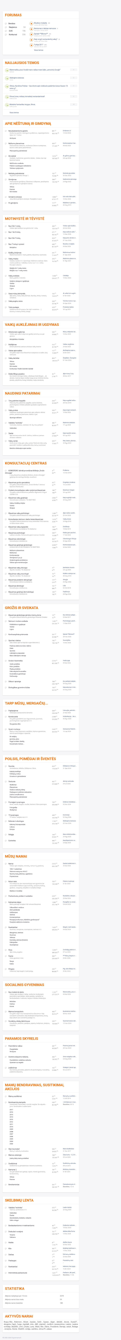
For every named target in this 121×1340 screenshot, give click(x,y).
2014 (11, 1117)
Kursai (12, 1006)
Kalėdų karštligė (15, 771)
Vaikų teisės (67, 519)
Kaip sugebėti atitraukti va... (72, 400)
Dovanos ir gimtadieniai (18, 776)
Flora (8, 950)
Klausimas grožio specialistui (17, 483)
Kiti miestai (13, 192)
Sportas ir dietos (13, 640)
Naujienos (15, 27)
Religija (9, 835)
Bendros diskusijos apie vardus (20, 448)
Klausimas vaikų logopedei (16, 527)
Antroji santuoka (68, 781)
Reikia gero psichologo (70, 533)
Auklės (9, 1242)
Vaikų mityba (11, 259)
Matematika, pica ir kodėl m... (72, 992)
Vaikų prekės (11, 410)
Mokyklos (13, 247)
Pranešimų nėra (68, 1260)
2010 (11, 1127)
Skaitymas (13, 810)
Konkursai (15, 34)
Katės (12, 964)
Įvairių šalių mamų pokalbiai (19, 1158)
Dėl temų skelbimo (69, 1254)
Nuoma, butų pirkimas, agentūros (21, 874)
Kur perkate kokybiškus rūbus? (72, 681)
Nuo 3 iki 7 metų (12, 238)
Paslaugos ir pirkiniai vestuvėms (20, 792)
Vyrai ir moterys (12, 729)
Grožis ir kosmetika (14, 661)
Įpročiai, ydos (14, 739)
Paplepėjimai (11, 711)
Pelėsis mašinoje (68, 881)
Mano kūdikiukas (68, 1149)
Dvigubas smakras (69, 482)
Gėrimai (12, 915)
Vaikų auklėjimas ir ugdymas (32, 325)
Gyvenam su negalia (16, 1062)
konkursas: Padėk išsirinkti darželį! (21, 369)
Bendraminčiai (12, 1185)
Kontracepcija (14, 555)
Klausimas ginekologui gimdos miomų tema (23, 615)
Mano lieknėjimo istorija (18, 655)
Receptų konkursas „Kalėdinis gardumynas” (25, 920)
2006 (11, 1136)
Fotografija (13, 807)
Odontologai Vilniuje (69, 539)
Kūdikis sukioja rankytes (71, 573)
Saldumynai (14, 912)
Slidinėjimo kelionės (69, 821)
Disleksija (66, 526)
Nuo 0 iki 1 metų (12, 226)
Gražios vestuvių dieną (17, 790)
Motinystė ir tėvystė (24, 219)
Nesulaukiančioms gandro (16, 131)
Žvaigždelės (14, 1049)
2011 (11, 1124)
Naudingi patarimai (22, 393)
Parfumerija (13, 676)
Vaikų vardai (11, 441)
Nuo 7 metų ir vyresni (14, 244)
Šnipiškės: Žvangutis (69, 358)
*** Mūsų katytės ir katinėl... (72, 956)
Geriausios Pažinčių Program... (73, 729)
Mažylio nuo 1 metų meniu (18, 270)
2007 (11, 1134)
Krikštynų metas (15, 774)
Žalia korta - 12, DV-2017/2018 (73, 1155)
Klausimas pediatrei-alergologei (18, 580)
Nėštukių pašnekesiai (14, 173)
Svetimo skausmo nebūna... (17, 1057)
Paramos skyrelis (21, 1038)
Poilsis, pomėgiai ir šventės (30, 759)
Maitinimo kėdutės (69, 422)
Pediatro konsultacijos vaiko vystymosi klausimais (25, 490)
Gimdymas (11, 179)
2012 (11, 1122)
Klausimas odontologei (15, 539)
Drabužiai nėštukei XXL (70, 1225)
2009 (11, 1129)
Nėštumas (13, 553)
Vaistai (12, 283)
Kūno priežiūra (14, 666)
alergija (65, 579)
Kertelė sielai (11, 717)
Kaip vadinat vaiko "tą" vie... (72, 232)
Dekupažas (13, 942)
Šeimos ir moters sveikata (16, 621)
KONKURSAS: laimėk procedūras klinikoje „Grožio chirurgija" (24, 472)
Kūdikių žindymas (13, 253)
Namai (9, 864)
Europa (12, 829)
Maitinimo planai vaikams (71, 258)
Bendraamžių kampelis (15, 1102)
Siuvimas (13, 935)
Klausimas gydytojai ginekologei (18, 545)
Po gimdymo (11, 203)
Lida (64, 585)
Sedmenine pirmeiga (69, 179)
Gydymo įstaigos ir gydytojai (19, 281)
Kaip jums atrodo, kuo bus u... (72, 238)
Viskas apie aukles (13, 351)
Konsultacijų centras (26, 463)
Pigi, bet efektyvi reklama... (71, 969)
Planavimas (13, 787)
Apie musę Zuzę (68, 374)
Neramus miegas (68, 490)
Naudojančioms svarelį (70, 840)
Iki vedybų (13, 736)
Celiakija (66, 275)
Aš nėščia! (10, 156)
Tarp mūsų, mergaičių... (26, 703)
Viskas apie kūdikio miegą (71, 226)
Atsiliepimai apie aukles (70, 350)
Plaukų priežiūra (15, 669)
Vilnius (12, 187)
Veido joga (66, 660)
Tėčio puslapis (12, 307)
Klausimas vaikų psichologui (17, 513)
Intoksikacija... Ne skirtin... (71, 716)
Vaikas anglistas (68, 344)
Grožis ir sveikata (21, 608)
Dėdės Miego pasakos (15, 374)
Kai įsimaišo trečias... (17, 744)
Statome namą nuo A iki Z (18, 871)
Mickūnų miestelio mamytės (72, 1169)
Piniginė (9, 969)
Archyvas (13, 138)
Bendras (10, 23)
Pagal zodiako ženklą (17, 741)
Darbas (12, 1004)
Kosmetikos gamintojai (18, 674)
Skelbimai (13, 785)
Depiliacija (66, 592)
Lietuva (12, 827)
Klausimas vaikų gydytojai (16, 498)
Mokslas (13, 1001)
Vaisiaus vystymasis (16, 168)
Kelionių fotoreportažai (17, 824)
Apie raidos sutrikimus (70, 513)
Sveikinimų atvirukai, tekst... (72, 1163)
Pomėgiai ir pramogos (15, 802)
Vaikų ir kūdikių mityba (17, 503)
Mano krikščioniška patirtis (71, 834)
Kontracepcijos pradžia (70, 545)
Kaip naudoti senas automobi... (73, 433)
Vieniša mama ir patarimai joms (73, 301)
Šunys (12, 961)
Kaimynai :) (11, 1170)
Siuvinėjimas (14, 945)
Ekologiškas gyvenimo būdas (17, 687)
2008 (11, 1132)
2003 (11, 1144)
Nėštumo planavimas (14, 143)
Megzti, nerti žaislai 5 (70, 927)
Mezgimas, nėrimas (16, 932)
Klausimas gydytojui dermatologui (19, 592)
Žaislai (9, 433)
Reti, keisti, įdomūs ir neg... (72, 441)
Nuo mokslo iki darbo (14, 992)
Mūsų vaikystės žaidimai (71, 332)
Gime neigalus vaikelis (70, 1056)
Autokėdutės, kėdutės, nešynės (20, 1218)
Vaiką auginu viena (13, 301)
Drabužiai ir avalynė (14, 1232)
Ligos (12, 288)
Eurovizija (66, 815)
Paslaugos (10, 1261)
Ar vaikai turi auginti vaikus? (72, 293)
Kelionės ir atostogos (14, 821)
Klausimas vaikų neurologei (17, 574)
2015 (11, 1114)
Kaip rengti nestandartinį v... (72, 410)
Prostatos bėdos (68, 307)
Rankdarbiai (11, 927)
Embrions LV (67, 131)
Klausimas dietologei (14, 586)
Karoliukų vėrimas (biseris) (19, 940)
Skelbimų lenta (19, 1200)
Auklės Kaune (67, 1242)
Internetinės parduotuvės (16, 1273)
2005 (11, 1139)
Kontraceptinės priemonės (16, 634)
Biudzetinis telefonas (70, 1011)
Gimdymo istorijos (13, 197)
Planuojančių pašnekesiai (18, 151)
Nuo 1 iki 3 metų (12, 232)
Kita (8, 1248)
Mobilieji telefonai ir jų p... (71, 1248)
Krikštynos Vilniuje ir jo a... (71, 766)
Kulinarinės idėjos (13, 902)
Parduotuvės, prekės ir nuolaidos (18, 896)
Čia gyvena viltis (15, 724)
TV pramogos (12, 815)
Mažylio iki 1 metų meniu (18, 268)
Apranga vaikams (16, 417)
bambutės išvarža (68, 567)
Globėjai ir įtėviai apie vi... (71, 1067)
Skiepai (12, 286)
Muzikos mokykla (68, 244)
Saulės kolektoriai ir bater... (71, 863)
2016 (11, 1112)
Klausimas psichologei (15, 533)
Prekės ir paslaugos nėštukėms (20, 166)
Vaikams (13, 1237)
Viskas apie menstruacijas (19, 562)
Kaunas (12, 189)
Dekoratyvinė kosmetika (18, 671)
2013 (11, 1119)
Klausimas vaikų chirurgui (16, 568)
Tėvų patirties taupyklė (15, 401)
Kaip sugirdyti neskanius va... (72, 497)
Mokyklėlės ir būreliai (17, 339)
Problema (66, 470)
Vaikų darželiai (12, 358)
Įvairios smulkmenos (17, 794)
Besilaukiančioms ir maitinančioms (19, 1225)
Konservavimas (15, 917)
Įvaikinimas (11, 1068)
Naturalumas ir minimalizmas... (73, 687)
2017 (11, 1110)
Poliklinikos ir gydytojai (17, 624)
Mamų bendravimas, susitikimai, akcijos (34, 1087)
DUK (15, 31)
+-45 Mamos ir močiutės (71, 1102)
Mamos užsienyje (13, 1155)
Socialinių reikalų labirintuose (17, 1021)
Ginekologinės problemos (19, 560)
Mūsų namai (16, 856)
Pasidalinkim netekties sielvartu (20, 1060)
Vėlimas (12, 937)
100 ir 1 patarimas (16, 869)
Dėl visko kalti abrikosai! (70, 197)
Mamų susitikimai (13, 1096)
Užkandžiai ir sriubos (17, 907)
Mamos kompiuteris (14, 1012)
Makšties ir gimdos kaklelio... (72, 203)
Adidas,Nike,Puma (69, 1231)
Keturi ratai (11, 881)
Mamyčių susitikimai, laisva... (72, 1096)
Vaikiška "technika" (14, 423)
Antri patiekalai (15, 910)
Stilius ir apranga (13, 681)
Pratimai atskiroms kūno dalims (20, 646)
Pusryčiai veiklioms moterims (19, 922)
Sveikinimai (11, 1164)
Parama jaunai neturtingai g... (72, 1046)
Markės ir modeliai (16, 891)
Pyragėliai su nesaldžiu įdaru (72, 902)
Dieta (11, 648)
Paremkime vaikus (13, 1046)
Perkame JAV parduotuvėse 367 (73, 1272)
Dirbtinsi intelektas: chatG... (72, 802)
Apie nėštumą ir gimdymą (28, 123)
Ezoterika (10, 841)
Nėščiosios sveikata (17, 163)
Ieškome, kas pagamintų (71, 1266)
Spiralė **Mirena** (68, 634)
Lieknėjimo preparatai (17, 653)
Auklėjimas (11, 344)
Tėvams (12, 1235)
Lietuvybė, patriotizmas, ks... (72, 710)
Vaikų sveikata (12, 276)
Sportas (12, 651)
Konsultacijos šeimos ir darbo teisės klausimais (24, 519)
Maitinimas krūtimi (69, 252)
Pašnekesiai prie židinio (70, 1184)
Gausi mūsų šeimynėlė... (15, 294)
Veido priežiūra (15, 664)
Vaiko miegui (14, 1220)
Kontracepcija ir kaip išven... (72, 143)
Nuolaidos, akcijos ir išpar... (72, 896)
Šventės (9, 766)
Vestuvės (10, 781)
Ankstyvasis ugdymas (15, 332)
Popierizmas (14, 876)
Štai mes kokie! (12, 1149)
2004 (11, 1141)
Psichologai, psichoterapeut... (72, 621)
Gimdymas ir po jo (16, 558)
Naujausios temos (22, 63)
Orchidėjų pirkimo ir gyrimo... (72, 950)
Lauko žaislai (67, 1207)
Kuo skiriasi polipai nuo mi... (72, 615)
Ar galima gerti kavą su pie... (72, 156)
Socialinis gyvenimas (24, 985)
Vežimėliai (13, 428)
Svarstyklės (66, 640)
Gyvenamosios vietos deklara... (73, 1021)
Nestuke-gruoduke (69, 173)
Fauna (9, 956)
